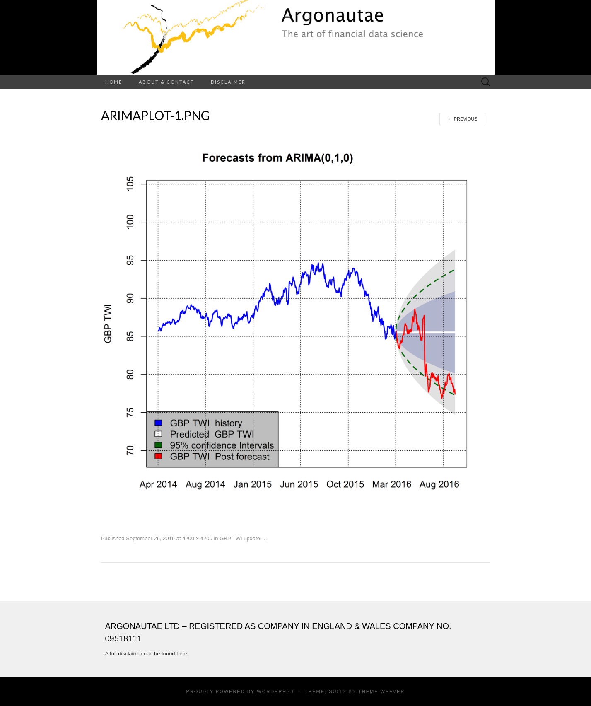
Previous (463, 118)
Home (113, 82)
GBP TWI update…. (243, 538)
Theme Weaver (381, 691)
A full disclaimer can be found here (146, 653)
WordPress (275, 691)
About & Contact (166, 82)
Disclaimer (228, 82)
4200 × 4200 (197, 538)
